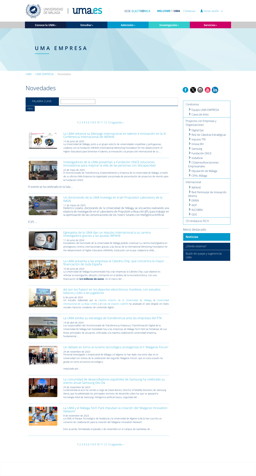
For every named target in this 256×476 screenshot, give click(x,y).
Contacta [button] (189, 11)
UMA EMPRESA (44, 74)
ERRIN (193, 200)
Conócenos (192, 104)
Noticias (192, 237)
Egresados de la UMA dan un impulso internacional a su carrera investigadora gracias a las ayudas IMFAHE (107, 234)
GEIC (192, 214)
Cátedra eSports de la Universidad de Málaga (124, 300)
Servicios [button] (210, 25)
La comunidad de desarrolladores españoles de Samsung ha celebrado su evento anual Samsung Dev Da (114, 381)
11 (101, 122)
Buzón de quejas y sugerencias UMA (204, 255)
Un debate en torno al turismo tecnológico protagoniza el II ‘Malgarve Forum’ (115, 347)
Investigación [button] (169, 25)
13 (109, 122)
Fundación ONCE (200, 153)
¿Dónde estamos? (196, 246)
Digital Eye (196, 130)
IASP (192, 205)
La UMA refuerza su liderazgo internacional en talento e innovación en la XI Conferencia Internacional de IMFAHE (114, 135)
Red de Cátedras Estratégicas (207, 135)
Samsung (195, 149)
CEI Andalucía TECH (197, 221)
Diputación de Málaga (202, 171)
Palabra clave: (42, 101)
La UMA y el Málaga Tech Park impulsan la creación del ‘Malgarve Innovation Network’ (115, 409)
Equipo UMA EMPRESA (203, 110)
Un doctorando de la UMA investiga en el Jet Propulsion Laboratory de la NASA (112, 199)
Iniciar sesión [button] (211, 11)
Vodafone (195, 158)
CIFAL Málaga (197, 175)
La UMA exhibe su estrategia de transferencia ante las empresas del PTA (112, 318)
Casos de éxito (198, 114)
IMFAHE (194, 187)
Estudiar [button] (86, 25)
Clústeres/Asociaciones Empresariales (203, 164)
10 (98, 122)
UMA (29, 74)
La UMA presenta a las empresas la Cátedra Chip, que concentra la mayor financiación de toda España (113, 262)
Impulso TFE (197, 139)
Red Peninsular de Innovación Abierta (207, 194)
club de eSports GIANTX (115, 303)
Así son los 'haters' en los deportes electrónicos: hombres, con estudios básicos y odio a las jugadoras (111, 291)
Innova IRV (196, 144)
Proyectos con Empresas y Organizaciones (201, 123)
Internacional (193, 182)
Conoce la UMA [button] (45, 25)
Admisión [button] (128, 25)
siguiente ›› (117, 122)
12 (105, 122)
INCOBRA (195, 210)
